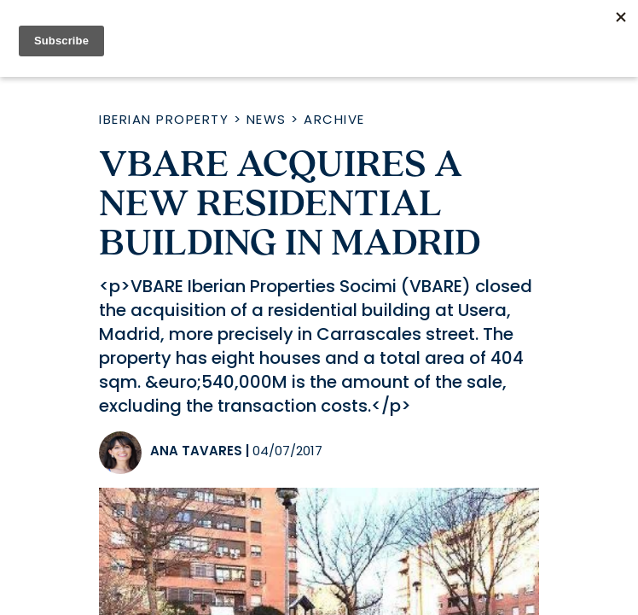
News (266, 119)
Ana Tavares (196, 451)
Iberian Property (164, 119)
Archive (334, 119)
